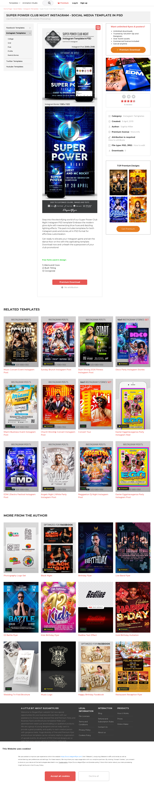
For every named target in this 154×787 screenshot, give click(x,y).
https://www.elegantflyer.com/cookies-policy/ (84, 762)
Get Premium (128, 229)
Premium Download (70, 282)
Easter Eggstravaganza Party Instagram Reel (130, 433)
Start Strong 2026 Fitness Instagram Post (90, 370)
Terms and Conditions (83, 723)
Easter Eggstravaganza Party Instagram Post (130, 495)
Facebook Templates (15, 28)
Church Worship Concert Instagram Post (58, 433)
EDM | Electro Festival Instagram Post (20, 495)
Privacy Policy (84, 730)
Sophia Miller (127, 127)
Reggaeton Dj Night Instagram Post (93, 495)
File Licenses (84, 716)
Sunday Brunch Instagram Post (56, 369)
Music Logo (46, 694)
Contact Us (102, 727)
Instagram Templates (16, 33)
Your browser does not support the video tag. (128, 74)
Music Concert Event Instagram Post (19, 370)
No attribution (69, 287)
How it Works (123, 713)
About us (102, 732)
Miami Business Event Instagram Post (20, 433)
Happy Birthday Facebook (91, 694)
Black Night (46, 575)
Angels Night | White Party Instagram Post (54, 495)
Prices (119, 719)
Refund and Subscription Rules (106, 720)
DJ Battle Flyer (11, 635)
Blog (100, 713)
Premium (124, 3)
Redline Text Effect (87, 635)
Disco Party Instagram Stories (130, 369)
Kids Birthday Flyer (50, 635)
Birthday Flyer (85, 575)
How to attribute (116, 140)
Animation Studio (48, 3)
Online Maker (122, 724)
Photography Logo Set (15, 575)
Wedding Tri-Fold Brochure (17, 694)
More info (135, 132)
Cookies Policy (85, 735)
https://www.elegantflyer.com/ (71, 756)
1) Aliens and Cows (51, 265)
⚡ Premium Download (128, 50)
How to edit (139, 145)
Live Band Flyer (123, 575)
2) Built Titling (49, 268)
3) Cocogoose (48, 271)
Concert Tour (84, 432)
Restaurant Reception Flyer (129, 694)
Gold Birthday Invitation (127, 635)
